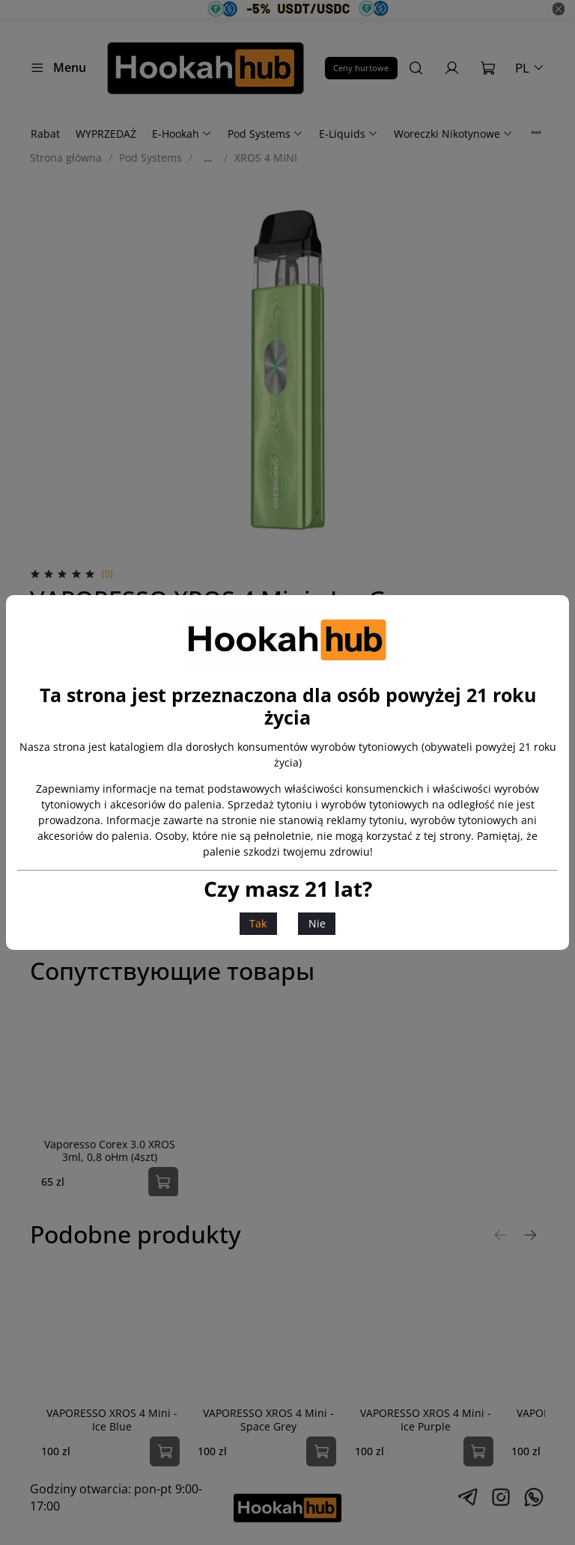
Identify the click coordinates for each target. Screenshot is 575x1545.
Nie (317, 923)
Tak (258, 923)
